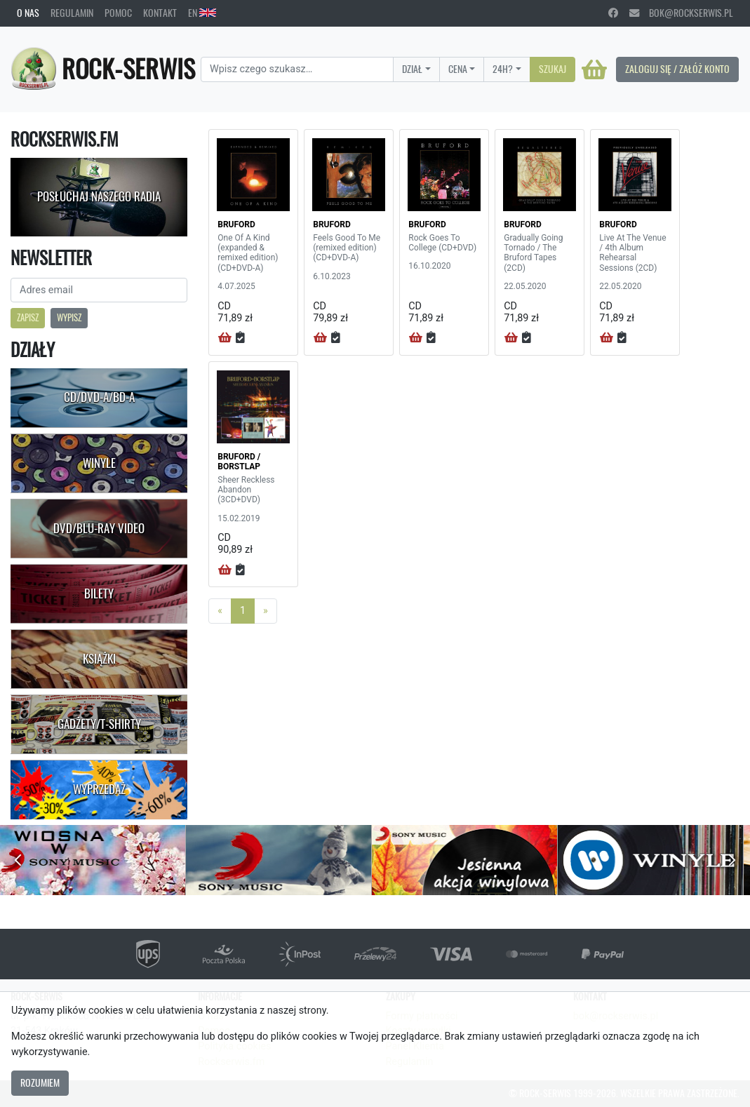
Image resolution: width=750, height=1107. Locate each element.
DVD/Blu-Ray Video (99, 528)
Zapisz (28, 317)
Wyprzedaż (99, 789)
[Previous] (220, 611)
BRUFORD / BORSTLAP (238, 461)
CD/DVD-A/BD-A (99, 397)
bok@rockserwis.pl (681, 13)
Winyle (99, 463)
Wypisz (69, 317)
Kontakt (160, 13)
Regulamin (72, 13)
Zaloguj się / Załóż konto (677, 69)
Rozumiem (40, 1082)
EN (202, 13)
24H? (503, 69)
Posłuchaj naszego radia (99, 196)
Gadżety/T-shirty (99, 724)
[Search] (297, 69)
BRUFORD (236, 224)
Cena (457, 69)
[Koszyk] (594, 69)
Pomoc (118, 13)
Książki (99, 658)
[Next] (265, 611)
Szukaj (552, 69)
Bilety (99, 593)
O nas (28, 13)
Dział (412, 69)
